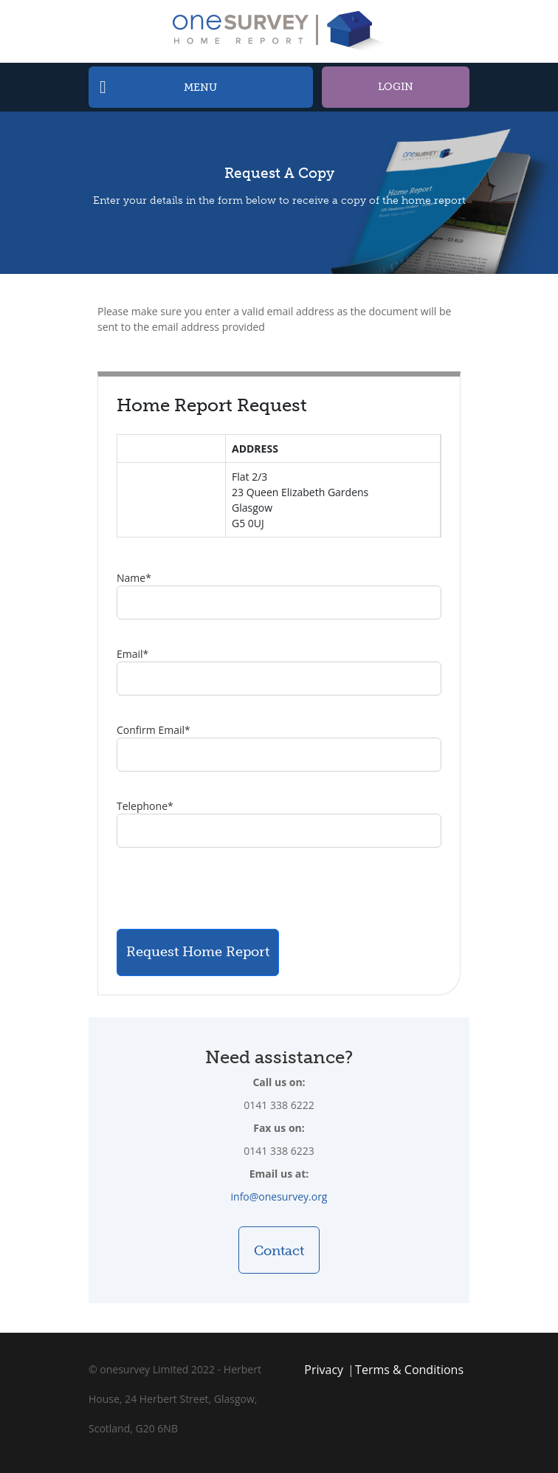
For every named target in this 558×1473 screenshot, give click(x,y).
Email (132, 654)
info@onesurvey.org (279, 1196)
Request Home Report (197, 952)
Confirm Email (153, 730)
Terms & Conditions (409, 1370)
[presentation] (229, 888)
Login (395, 86)
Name (134, 578)
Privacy (323, 1370)
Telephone (145, 806)
